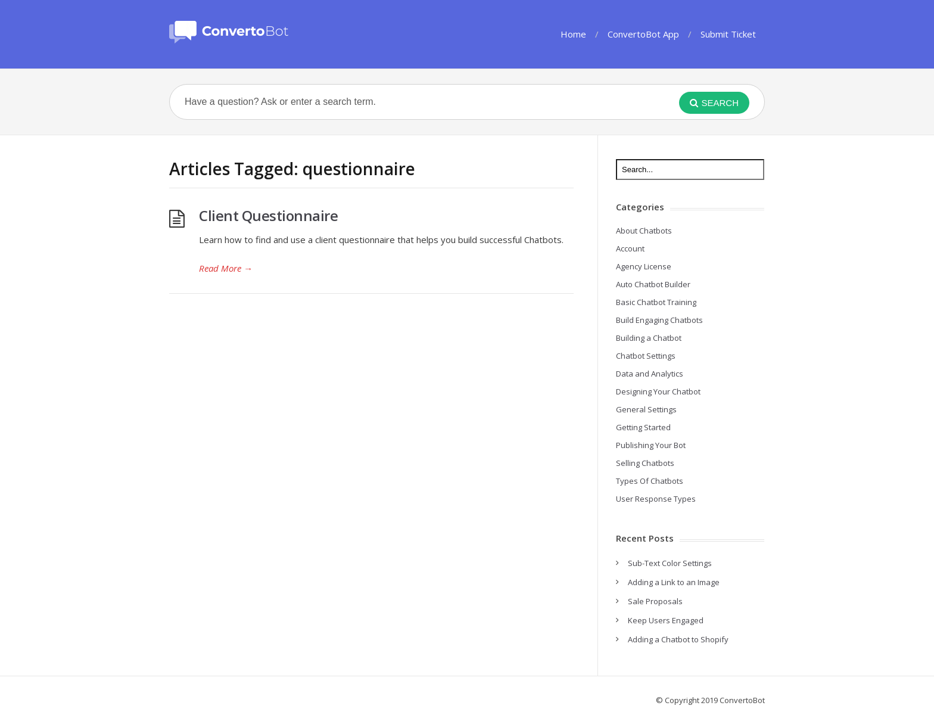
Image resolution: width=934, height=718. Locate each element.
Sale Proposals (655, 601)
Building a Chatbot (648, 337)
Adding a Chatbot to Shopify (678, 639)
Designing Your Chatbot (658, 391)
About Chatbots (644, 230)
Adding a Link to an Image (674, 582)
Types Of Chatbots (649, 480)
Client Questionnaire (268, 215)
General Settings (646, 409)
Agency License (643, 266)
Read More (226, 268)
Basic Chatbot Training (656, 302)
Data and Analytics (649, 373)
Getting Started (643, 427)
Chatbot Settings (645, 355)
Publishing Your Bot (651, 445)
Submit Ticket (728, 34)
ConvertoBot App (643, 34)
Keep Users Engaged (665, 620)
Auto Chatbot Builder (653, 284)
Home (573, 34)
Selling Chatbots (645, 463)
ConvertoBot (742, 700)
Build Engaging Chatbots (659, 320)
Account (630, 248)
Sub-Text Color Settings (670, 563)
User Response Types (656, 498)
